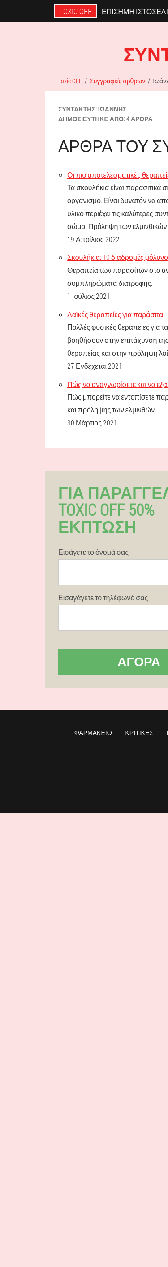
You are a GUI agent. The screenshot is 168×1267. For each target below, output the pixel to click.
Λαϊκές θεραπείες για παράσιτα (115, 314)
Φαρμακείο (93, 732)
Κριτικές (139, 732)
